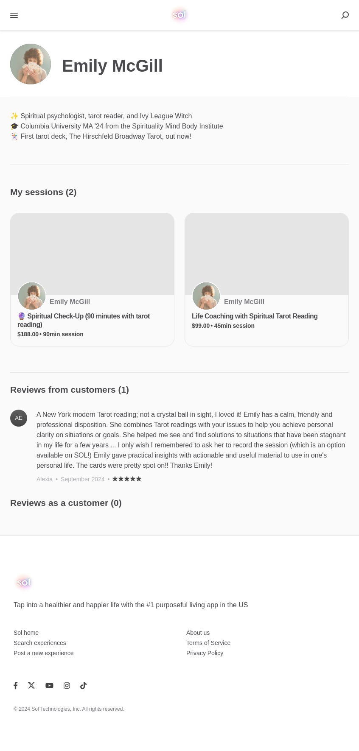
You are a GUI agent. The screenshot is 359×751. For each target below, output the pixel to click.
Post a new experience (44, 653)
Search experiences (40, 642)
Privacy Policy (204, 653)
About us (198, 632)
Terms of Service (208, 642)
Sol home (26, 632)
